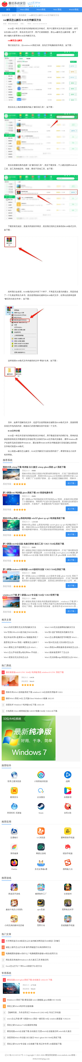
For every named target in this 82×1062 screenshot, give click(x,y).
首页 (8, 10)
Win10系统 (41, 10)
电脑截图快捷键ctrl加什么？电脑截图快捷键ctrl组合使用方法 (30, 953)
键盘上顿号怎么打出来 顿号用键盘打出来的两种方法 (26, 947)
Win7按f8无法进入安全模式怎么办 (59, 642)
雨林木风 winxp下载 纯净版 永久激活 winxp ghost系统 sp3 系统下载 (34, 467)
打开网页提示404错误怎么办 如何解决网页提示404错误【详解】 (31, 941)
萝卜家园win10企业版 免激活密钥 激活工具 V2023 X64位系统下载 (33, 544)
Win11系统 (24, 10)
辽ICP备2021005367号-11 (15, 1055)
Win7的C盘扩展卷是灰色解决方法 (59, 632)
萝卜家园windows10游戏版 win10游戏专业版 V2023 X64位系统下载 (34, 569)
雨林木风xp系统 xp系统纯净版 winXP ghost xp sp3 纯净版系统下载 (34, 518)
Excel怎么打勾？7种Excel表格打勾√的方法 (22, 966)
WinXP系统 (74, 10)
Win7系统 (57, 10)
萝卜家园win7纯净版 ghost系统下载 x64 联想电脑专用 (28, 492)
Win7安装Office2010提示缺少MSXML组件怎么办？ (25, 632)
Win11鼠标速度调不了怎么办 (57, 652)
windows (26, 45)
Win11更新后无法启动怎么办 (16, 657)
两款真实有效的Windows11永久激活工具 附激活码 (25, 960)
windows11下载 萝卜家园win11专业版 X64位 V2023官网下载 (31, 595)
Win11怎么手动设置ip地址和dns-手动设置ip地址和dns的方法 (29, 652)
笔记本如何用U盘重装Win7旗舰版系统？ (21, 637)
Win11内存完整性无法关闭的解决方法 (20, 627)
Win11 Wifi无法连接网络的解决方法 (60, 627)
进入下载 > (72, 483)
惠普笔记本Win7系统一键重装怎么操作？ (21, 642)
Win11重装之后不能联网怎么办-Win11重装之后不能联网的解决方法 (32, 647)
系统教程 (22, 15)
